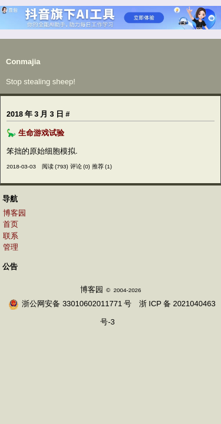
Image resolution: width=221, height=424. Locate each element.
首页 (10, 224)
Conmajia (23, 61)
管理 (10, 247)
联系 (10, 235)
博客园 (14, 212)
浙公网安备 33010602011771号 (69, 303)
